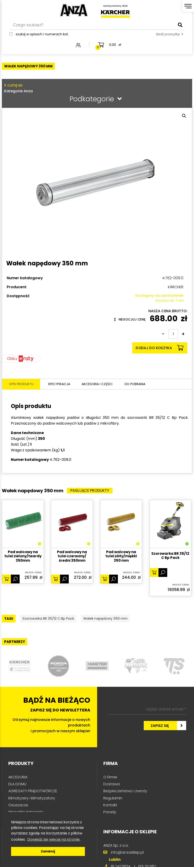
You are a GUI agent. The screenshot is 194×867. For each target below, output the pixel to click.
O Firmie (110, 778)
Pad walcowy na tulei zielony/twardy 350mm (23, 556)
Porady (109, 813)
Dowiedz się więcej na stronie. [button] (53, 839)
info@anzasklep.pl (127, 853)
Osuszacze (18, 806)
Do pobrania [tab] (139, 384)
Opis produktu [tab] (21, 384)
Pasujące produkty (92, 491)
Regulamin (112, 799)
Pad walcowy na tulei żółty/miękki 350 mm (121, 556)
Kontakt (110, 806)
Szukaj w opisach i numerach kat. (39, 37)
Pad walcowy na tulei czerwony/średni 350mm (72, 556)
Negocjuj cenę (130, 319)
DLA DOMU (17, 785)
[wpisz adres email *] (147, 710)
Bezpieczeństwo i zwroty (125, 792)
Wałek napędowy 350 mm (119, 619)
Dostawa (111, 785)
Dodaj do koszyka (159, 348)
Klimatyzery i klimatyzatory (31, 799)
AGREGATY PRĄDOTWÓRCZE (32, 792)
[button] (184, 116)
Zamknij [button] (48, 851)
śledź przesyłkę (111, 37)
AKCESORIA (17, 778)
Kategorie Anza (95, 88)
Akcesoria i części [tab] (99, 384)
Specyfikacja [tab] (59, 384)
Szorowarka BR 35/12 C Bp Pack (170, 556)
